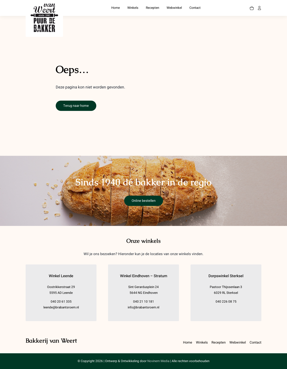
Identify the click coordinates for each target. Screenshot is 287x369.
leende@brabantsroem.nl (61, 307)
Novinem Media (158, 361)
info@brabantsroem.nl (143, 307)
